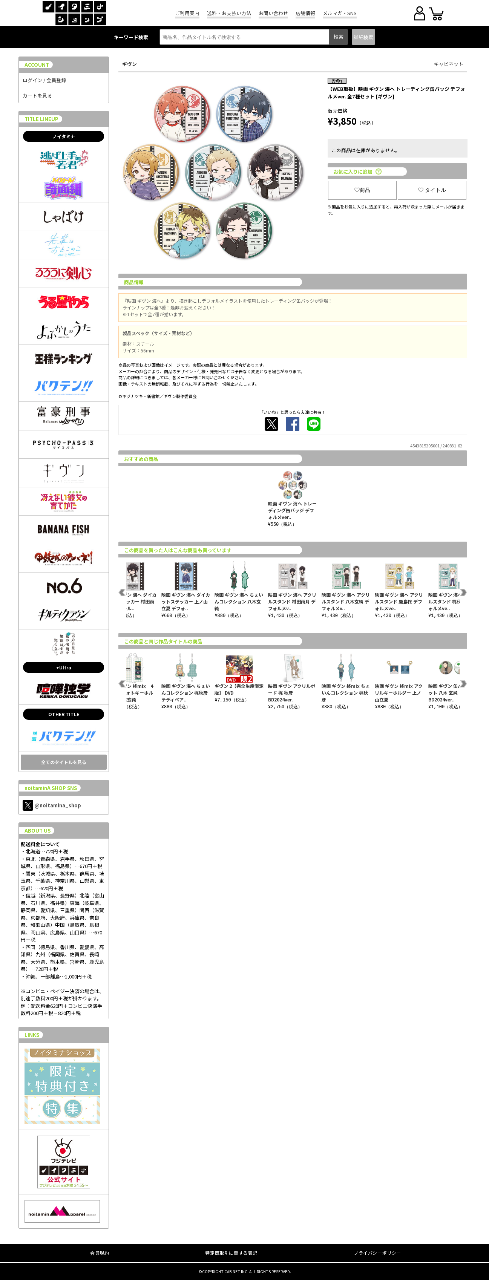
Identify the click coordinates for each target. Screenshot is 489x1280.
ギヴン (129, 63)
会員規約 (99, 1252)
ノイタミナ (63, 136)
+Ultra (63, 667)
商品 (362, 190)
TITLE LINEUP (41, 118)
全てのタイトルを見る (63, 762)
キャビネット (448, 63)
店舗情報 (305, 13)
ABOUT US (38, 830)
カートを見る (37, 95)
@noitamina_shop (52, 805)
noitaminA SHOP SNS (51, 788)
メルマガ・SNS (340, 13)
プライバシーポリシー (377, 1252)
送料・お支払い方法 (229, 13)
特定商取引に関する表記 (231, 1252)
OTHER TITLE (63, 714)
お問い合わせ (273, 13)
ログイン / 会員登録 (44, 80)
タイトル (432, 190)
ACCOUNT (37, 64)
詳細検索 (363, 37)
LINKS (32, 1034)
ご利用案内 (187, 13)
